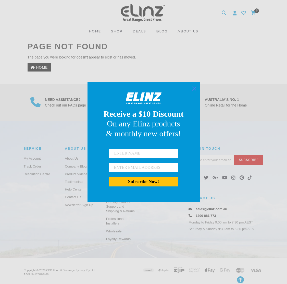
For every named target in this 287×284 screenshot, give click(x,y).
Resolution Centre (37, 174)
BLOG (161, 31)
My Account (32, 158)
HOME (95, 31)
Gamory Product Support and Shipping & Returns (120, 206)
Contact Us (73, 197)
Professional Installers (115, 221)
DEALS (139, 31)
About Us (71, 158)
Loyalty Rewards (118, 239)
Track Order (32, 166)
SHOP (116, 31)
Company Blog (75, 166)
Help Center (73, 189)
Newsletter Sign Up (79, 205)
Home (39, 67)
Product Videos (76, 174)
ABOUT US (188, 31)
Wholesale (114, 231)
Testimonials (74, 182)
